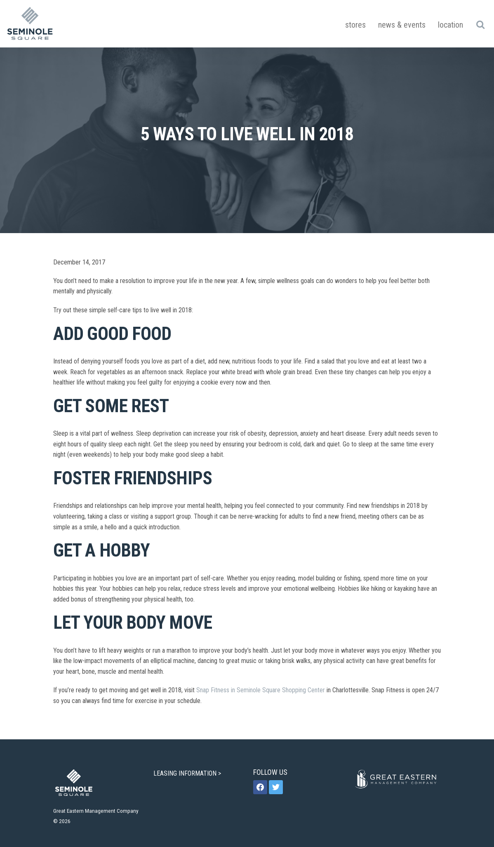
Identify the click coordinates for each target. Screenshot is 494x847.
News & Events (402, 25)
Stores (355, 25)
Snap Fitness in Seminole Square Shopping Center (260, 690)
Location (450, 25)
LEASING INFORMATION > (188, 773)
